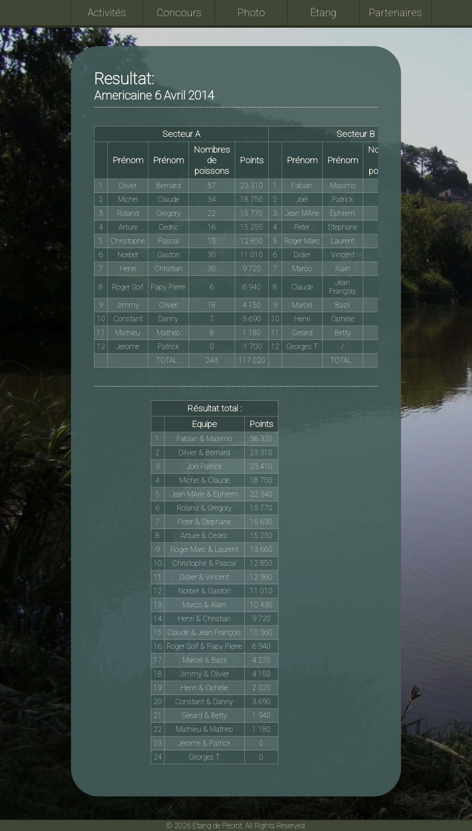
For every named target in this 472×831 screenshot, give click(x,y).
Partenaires (395, 12)
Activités (107, 12)
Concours (179, 12)
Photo (251, 12)
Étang (323, 12)
